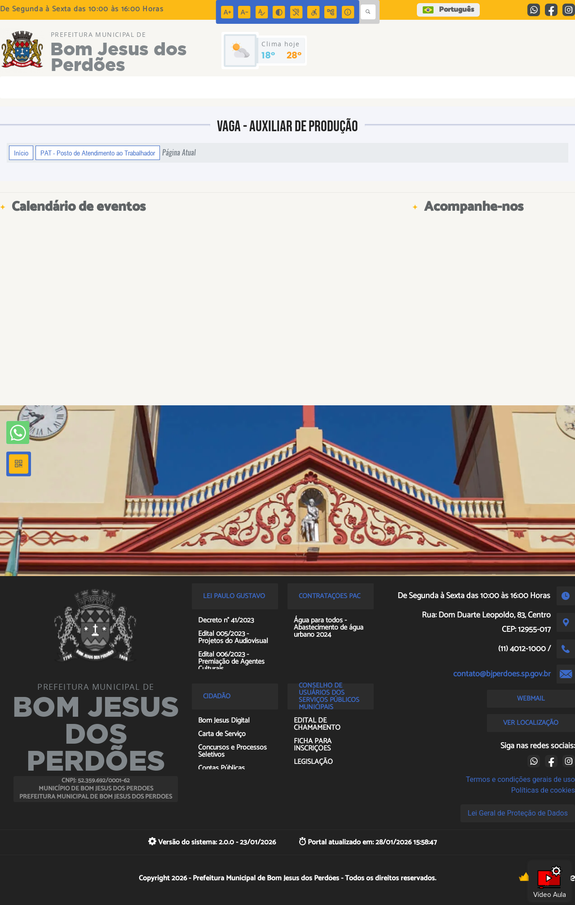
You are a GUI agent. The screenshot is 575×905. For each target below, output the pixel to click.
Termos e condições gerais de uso (520, 779)
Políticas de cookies (543, 790)
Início (21, 152)
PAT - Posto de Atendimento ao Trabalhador (97, 152)
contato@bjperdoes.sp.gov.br (502, 674)
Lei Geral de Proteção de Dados (518, 813)
